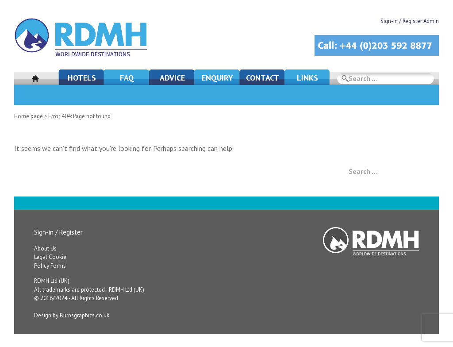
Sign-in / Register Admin (409, 21)
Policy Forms (50, 266)
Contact (262, 78)
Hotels (82, 78)
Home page (28, 116)
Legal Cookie (50, 257)
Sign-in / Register (58, 232)
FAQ (127, 78)
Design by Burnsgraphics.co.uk (71, 315)
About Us (45, 248)
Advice (172, 78)
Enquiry (217, 78)
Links (307, 78)
